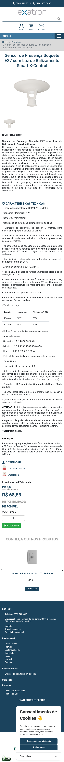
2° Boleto (41, 27)
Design (8, 656)
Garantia (8, 662)
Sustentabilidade (12, 650)
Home (5, 42)
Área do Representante (15, 632)
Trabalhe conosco (13, 629)
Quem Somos (11, 644)
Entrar (21, 27)
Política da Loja (11, 694)
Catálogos (7, 680)
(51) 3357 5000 (42, 3)
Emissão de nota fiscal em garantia (20, 674)
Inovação (9, 659)
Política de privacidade (15, 691)
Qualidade (9, 653)
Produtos (6, 36)
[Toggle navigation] (59, 36)
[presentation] (1, 570)
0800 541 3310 (22, 3)
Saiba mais (31, 589)
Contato (8, 626)
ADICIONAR (11, 525)
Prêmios (8, 647)
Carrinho (31, 27)
